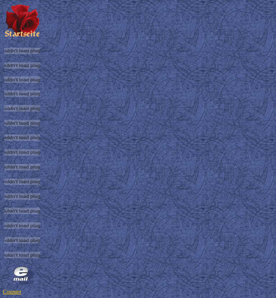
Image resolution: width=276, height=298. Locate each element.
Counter (12, 292)
